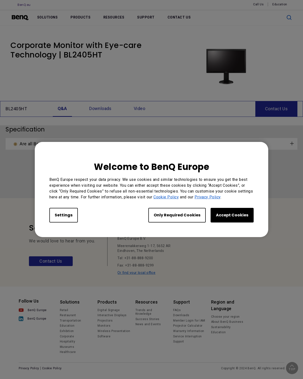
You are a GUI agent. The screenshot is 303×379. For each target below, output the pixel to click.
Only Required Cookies (177, 215)
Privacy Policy (208, 197)
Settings (63, 215)
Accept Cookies (232, 215)
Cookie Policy (166, 197)
